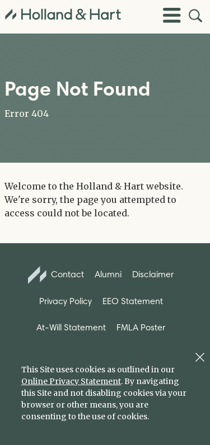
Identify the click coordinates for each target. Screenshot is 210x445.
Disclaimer (153, 274)
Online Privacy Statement (71, 381)
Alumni (108, 274)
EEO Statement (132, 301)
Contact (56, 275)
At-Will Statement (71, 327)
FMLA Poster (140, 327)
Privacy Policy (65, 301)
